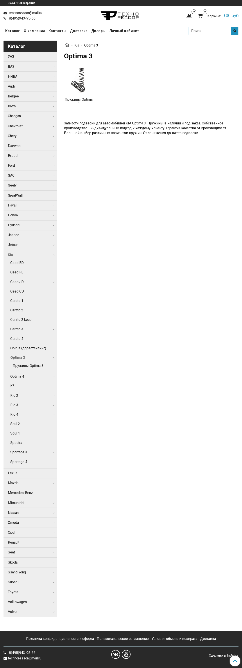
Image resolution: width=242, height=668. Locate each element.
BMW (12, 106)
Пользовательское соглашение (123, 639)
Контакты (57, 31)
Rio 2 (14, 395)
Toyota (13, 592)
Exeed (13, 156)
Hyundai (14, 225)
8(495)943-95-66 (22, 18)
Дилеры (98, 31)
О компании (34, 31)
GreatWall (15, 195)
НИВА (12, 76)
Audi (11, 86)
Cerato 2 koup (21, 320)
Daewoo (14, 146)
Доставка (79, 31)
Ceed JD (17, 282)
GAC (11, 175)
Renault (13, 542)
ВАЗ (11, 67)
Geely (12, 185)
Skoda (13, 562)
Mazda (13, 483)
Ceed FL (16, 272)
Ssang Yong (17, 572)
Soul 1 (15, 433)
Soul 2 (15, 424)
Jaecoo (13, 235)
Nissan (13, 513)
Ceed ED (17, 263)
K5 (12, 386)
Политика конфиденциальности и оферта (60, 639)
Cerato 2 (16, 310)
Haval (12, 205)
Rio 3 (14, 405)
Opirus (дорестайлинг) (28, 348)
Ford (11, 165)
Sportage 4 (18, 462)
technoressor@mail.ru (25, 13)
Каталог (12, 31)
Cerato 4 (16, 339)
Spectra (16, 443)
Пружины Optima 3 (28, 366)
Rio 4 (14, 414)
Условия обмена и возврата (174, 639)
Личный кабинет (124, 31)
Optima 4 (17, 376)
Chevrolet (15, 126)
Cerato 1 (16, 301)
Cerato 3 (16, 329)
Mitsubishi (16, 503)
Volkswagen (17, 602)
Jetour (13, 245)
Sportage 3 (18, 452)
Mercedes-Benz (20, 493)
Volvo (12, 612)
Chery (12, 136)
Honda (13, 215)
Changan (14, 116)
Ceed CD (17, 291)
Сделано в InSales (223, 655)
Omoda (13, 523)
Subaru (13, 582)
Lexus (12, 473)
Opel (11, 532)
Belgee (13, 96)
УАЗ (11, 56)
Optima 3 (17, 358)
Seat (11, 552)
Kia (76, 45)
